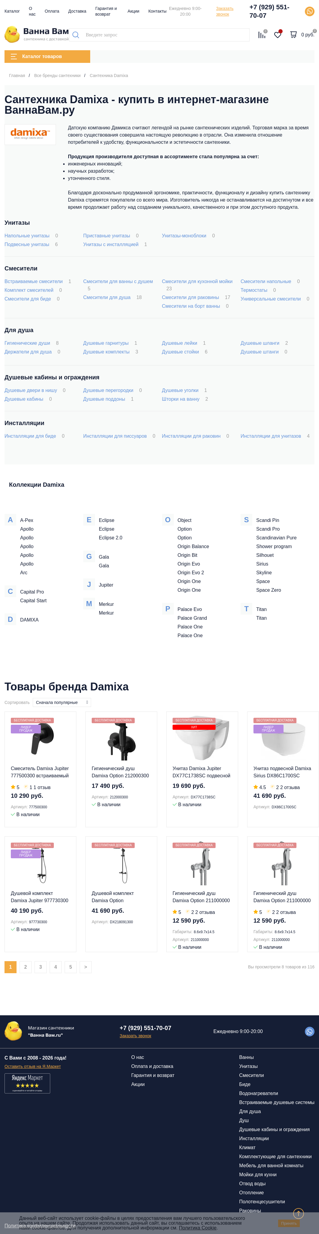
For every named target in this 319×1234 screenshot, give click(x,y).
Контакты (157, 11)
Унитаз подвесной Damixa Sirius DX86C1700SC (282, 772)
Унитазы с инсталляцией (115, 244)
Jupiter (106, 585)
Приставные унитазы (111, 235)
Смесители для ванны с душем (118, 285)
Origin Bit (188, 555)
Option (185, 529)
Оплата (52, 11)
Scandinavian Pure (276, 537)
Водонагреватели (258, 1093)
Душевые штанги (264, 351)
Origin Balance (193, 546)
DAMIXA (29, 619)
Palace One (190, 626)
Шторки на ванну (185, 399)
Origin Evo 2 (191, 572)
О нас (137, 1057)
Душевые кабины (28, 399)
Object (185, 520)
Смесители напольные (270, 281)
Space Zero (268, 590)
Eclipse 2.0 (110, 537)
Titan (261, 609)
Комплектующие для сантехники (275, 1156)
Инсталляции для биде (35, 436)
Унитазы (248, 1066)
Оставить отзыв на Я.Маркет (33, 1066)
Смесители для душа (112, 297)
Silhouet (265, 555)
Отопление (251, 1192)
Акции (133, 11)
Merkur (106, 604)
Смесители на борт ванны (195, 306)
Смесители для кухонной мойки (197, 285)
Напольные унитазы (31, 235)
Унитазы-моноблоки (188, 235)
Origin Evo (189, 563)
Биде (244, 1084)
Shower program (274, 546)
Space (263, 581)
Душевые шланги (264, 343)
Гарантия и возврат (152, 1075)
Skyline (264, 572)
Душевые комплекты (110, 351)
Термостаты (258, 290)
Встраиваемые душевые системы (276, 1102)
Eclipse (107, 520)
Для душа (250, 1111)
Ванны (246, 1057)
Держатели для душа (32, 351)
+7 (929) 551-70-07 (270, 11)
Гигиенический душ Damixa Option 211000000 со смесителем (201, 897)
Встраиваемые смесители (38, 281)
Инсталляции (254, 1138)
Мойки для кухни (257, 1174)
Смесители (251, 1075)
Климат (247, 1147)
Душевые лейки (184, 343)
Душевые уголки (184, 390)
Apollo (26, 529)
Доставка (77, 11)
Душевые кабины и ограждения (274, 1129)
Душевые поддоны (108, 399)
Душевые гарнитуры (110, 343)
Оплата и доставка (152, 1066)
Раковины (250, 1210)
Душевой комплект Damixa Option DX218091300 (113, 897)
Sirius (262, 563)
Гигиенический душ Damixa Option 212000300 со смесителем (120, 772)
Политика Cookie (197, 1227)
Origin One (189, 581)
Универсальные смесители (275, 298)
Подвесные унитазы (31, 244)
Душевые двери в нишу (35, 390)
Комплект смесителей (33, 290)
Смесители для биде (32, 298)
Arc (23, 572)
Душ (244, 1120)
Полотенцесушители (262, 1201)
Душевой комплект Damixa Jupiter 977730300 (39, 897)
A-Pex (26, 520)
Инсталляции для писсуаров (119, 436)
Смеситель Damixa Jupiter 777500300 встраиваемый (40, 772)
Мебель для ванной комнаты (271, 1165)
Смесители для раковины (196, 297)
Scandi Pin (267, 520)
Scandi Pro (268, 529)
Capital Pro (32, 591)
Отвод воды (252, 1183)
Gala (104, 557)
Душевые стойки (185, 351)
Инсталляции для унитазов (275, 436)
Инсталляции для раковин (195, 436)
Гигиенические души (32, 343)
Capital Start (33, 600)
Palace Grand (192, 618)
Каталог (12, 11)
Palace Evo (190, 609)
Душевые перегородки (112, 390)
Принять (289, 1223)
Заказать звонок (225, 11)
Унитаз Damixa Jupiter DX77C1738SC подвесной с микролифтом (201, 772)
